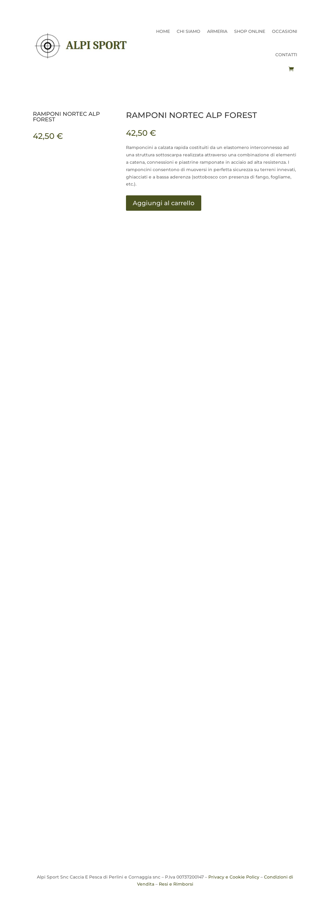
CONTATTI (286, 54)
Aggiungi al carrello (163, 203)
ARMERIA (217, 31)
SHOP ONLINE (249, 31)
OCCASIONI (284, 31)
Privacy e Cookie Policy (233, 877)
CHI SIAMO (188, 31)
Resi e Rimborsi (176, 884)
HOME (163, 31)
